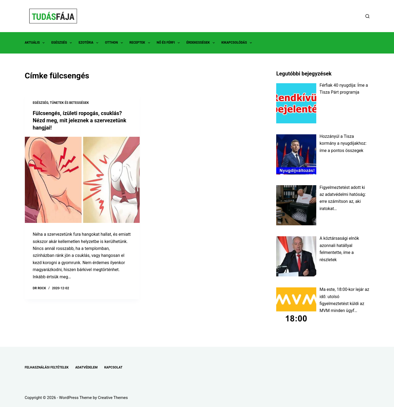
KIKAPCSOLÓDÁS (237, 43)
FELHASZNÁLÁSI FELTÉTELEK (47, 367)
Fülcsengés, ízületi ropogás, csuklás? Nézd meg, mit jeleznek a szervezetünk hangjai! (80, 120)
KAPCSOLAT (113, 367)
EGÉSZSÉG (62, 43)
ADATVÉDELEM (86, 367)
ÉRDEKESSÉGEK (201, 43)
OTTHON (115, 43)
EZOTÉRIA (89, 43)
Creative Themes (113, 397)
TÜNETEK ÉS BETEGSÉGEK (69, 103)
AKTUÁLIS (36, 43)
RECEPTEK (141, 43)
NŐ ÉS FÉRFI (169, 43)
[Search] (367, 16)
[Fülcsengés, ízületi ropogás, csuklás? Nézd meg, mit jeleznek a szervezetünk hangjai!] (82, 179)
